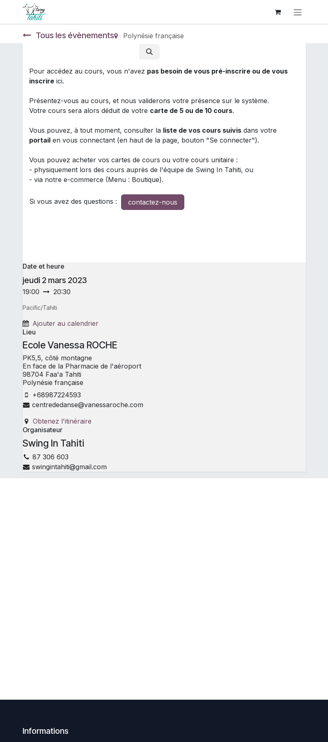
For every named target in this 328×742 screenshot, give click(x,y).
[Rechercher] (149, 52)
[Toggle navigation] (297, 12)
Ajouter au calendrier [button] (65, 323)
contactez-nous (152, 202)
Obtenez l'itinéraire (62, 421)
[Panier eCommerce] (278, 12)
